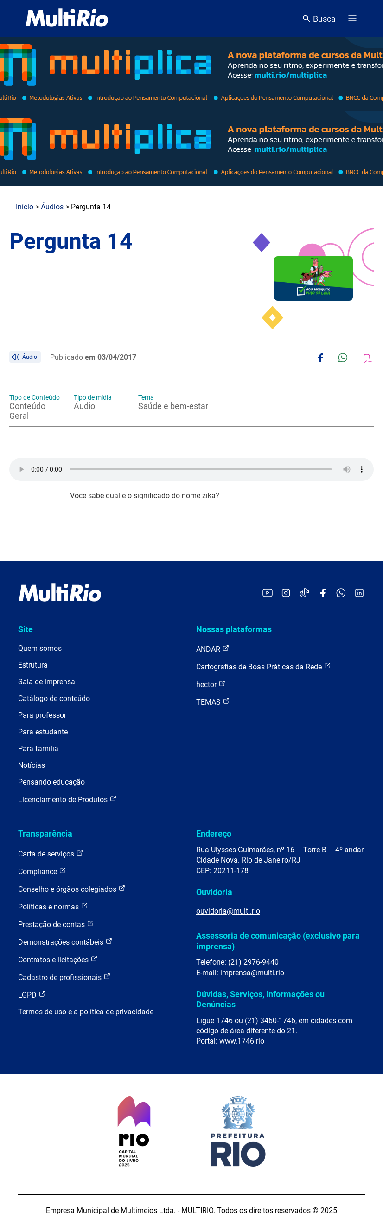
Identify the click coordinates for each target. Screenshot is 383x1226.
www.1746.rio (241, 1041)
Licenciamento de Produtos (67, 799)
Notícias (31, 765)
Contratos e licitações (58, 959)
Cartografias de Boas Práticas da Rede (263, 666)
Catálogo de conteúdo (54, 698)
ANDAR (213, 649)
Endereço (213, 833)
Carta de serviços (50, 853)
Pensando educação (51, 782)
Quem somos (40, 648)
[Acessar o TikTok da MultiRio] (304, 593)
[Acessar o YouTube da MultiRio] (267, 593)
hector (211, 684)
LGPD (32, 994)
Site (25, 629)
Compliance (42, 871)
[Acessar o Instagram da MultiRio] (286, 593)
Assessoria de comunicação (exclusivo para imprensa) (278, 941)
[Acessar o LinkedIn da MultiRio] (359, 593)
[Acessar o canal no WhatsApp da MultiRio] (341, 593)
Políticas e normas (53, 906)
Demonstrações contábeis (65, 942)
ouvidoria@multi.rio (228, 911)
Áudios (52, 206)
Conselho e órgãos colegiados (72, 889)
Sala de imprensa (46, 681)
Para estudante (43, 731)
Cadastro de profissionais (64, 977)
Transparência (45, 833)
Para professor (42, 715)
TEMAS (213, 702)
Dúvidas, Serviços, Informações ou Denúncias (260, 999)
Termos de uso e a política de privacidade (85, 1011)
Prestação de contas (56, 924)
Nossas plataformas (234, 629)
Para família (38, 748)
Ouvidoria (214, 892)
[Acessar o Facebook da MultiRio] (322, 593)
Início (24, 206)
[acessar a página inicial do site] (67, 18)
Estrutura (33, 665)
